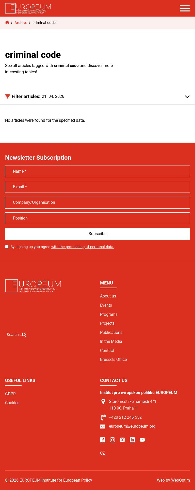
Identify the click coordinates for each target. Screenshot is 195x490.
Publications (111, 332)
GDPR (10, 393)
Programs (109, 314)
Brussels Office (113, 359)
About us (108, 296)
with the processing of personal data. (82, 246)
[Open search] (16, 334)
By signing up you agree (62, 246)
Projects (107, 323)
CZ (102, 453)
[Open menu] (185, 8)
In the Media (111, 341)
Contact (107, 350)
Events (106, 305)
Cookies (12, 402)
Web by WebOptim (173, 480)
